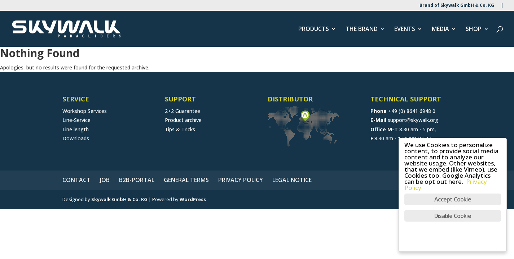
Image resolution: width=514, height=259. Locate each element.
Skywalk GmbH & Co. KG (119, 199)
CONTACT (76, 180)
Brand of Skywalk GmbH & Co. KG (456, 5)
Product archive (183, 120)
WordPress (193, 199)
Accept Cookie (452, 199)
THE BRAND (362, 29)
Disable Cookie (452, 216)
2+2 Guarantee (182, 111)
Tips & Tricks (180, 129)
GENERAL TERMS (186, 180)
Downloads (75, 138)
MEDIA (440, 29)
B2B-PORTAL (136, 180)
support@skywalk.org (413, 120)
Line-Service (76, 120)
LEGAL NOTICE (292, 180)
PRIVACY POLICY (240, 180)
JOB (105, 180)
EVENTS (404, 29)
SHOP (474, 29)
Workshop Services (84, 111)
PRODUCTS (313, 29)
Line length (75, 129)
